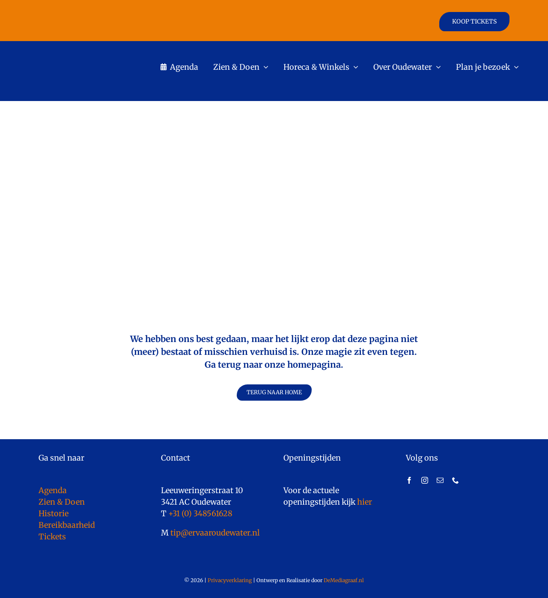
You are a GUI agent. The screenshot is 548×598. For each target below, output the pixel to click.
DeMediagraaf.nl (343, 580)
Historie (53, 513)
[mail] (440, 480)
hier (364, 502)
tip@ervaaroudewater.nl (214, 533)
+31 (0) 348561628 (200, 513)
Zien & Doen (62, 502)
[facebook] (409, 480)
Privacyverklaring (230, 580)
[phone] (455, 480)
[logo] (90, 49)
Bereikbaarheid (67, 525)
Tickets (52, 536)
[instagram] (424, 480)
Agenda (53, 490)
